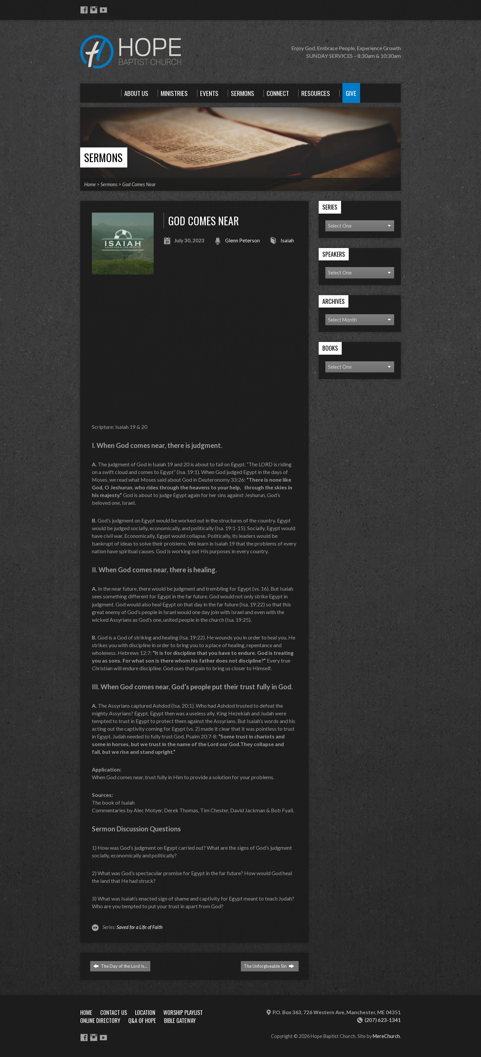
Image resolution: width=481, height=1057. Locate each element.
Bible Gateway (180, 1020)
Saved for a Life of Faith (140, 927)
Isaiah (287, 240)
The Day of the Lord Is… (120, 966)
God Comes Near (139, 184)
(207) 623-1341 (383, 1020)
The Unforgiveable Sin (269, 966)
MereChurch (386, 1036)
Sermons (103, 157)
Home (90, 184)
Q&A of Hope (142, 1020)
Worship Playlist (183, 1012)
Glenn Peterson (242, 240)
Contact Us (113, 1012)
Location (145, 1012)
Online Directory (100, 1020)
